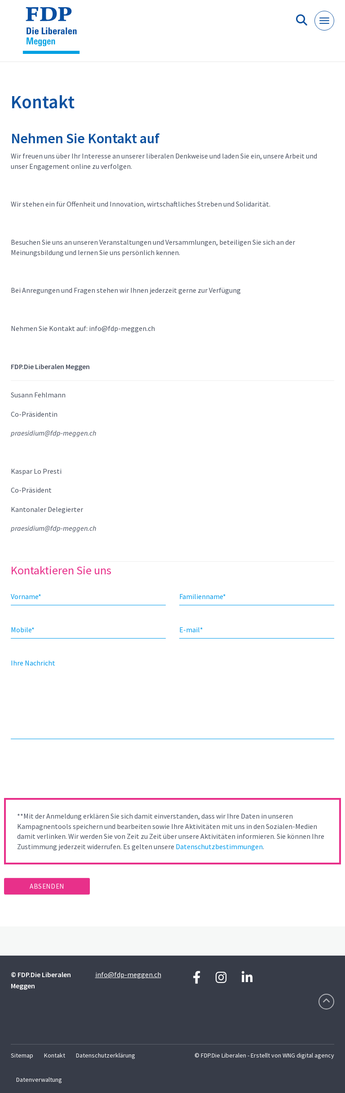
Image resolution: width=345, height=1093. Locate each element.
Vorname (26, 596)
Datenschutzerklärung (105, 1055)
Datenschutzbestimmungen (219, 846)
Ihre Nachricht (33, 662)
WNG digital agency (308, 1055)
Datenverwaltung (39, 1079)
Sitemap (22, 1055)
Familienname (202, 596)
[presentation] (72, 771)
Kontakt (54, 1055)
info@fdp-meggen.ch (128, 974)
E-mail (191, 629)
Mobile (23, 629)
